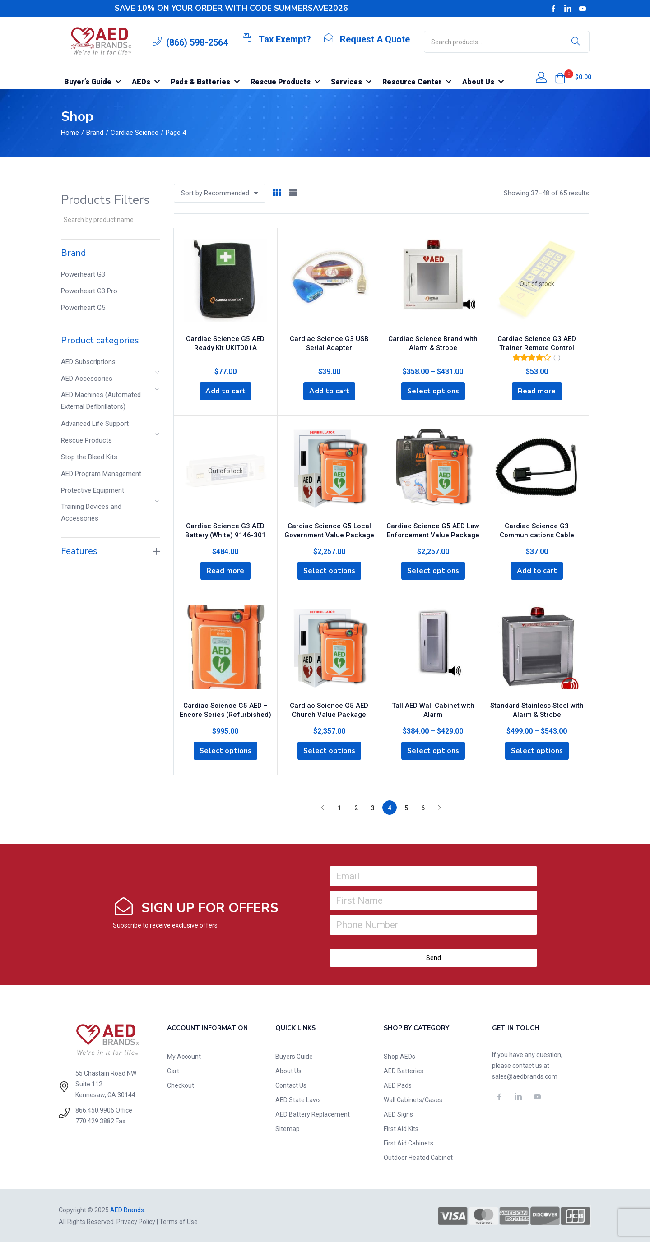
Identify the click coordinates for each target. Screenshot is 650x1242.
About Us (288, 1070)
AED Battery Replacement (312, 1113)
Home (70, 133)
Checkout (180, 1084)
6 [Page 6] (423, 807)
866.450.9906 (94, 1109)
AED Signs (398, 1113)
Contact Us (290, 1084)
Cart (173, 1070)
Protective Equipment (92, 490)
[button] (560, 78)
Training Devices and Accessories (91, 512)
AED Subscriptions (88, 362)
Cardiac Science (134, 133)
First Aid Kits (401, 1127)
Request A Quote (375, 39)
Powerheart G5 (83, 308)
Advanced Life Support (95, 424)
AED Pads (398, 1084)
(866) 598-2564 (197, 42)
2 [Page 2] (356, 807)
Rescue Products (86, 440)
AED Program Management (101, 474)
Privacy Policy (135, 1220)
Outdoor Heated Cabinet (418, 1156)
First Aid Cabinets (408, 1142)
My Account (184, 1055)
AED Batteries (403, 1070)
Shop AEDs (399, 1055)
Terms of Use (178, 1220)
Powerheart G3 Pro (89, 291)
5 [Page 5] (406, 807)
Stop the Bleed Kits (89, 457)
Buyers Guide (294, 1055)
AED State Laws (298, 1099)
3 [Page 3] (373, 807)
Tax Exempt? (285, 39)
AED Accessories (86, 378)
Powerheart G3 (83, 274)
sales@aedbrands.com (524, 1075)
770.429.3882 (94, 1120)
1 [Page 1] (339, 807)
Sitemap (287, 1127)
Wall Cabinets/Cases (413, 1099)
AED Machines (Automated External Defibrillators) (101, 401)
